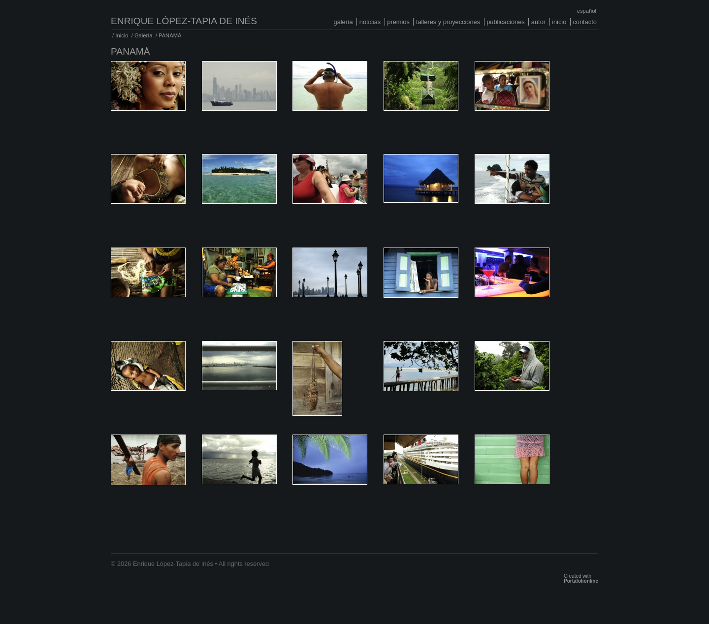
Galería (343, 22)
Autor (538, 22)
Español (586, 11)
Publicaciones (505, 22)
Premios (398, 22)
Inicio (559, 22)
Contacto (584, 22)
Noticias (370, 22)
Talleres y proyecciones (448, 22)
